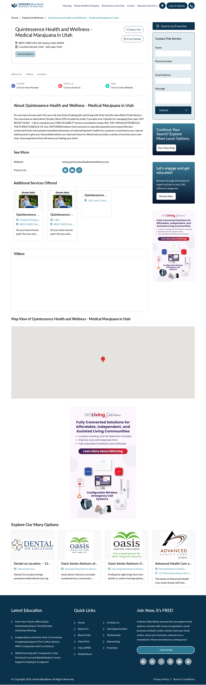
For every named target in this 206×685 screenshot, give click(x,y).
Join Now (165, 649)
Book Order (84, 635)
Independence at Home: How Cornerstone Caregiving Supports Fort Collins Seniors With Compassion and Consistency (38, 642)
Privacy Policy (161, 679)
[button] (162, 5)
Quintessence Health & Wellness (107, 195)
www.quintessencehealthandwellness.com (85, 161)
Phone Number (163, 61)
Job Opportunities (117, 628)
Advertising (113, 641)
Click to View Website (122, 87)
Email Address (163, 74)
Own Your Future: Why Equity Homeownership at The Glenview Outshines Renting (33, 626)
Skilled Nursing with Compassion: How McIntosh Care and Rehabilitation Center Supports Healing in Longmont (38, 658)
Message (160, 88)
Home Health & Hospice (86, 5)
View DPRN (84, 647)
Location (42, 73)
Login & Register (177, 5)
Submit (173, 110)
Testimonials (114, 635)
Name (158, 47)
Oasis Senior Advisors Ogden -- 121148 (136, 563)
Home (14, 17)
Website (18, 161)
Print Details (132, 38)
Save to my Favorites (172, 26)
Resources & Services (113, 5)
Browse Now (166, 196)
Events (131, 5)
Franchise (112, 647)
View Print (84, 641)
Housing (67, 5)
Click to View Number (28, 87)
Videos (29, 73)
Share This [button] (133, 29)
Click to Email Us (72, 87)
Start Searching (166, 147)
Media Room (85, 654)
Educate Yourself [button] (146, 5)
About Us (16, 73)
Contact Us (113, 622)
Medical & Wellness (33, 17)
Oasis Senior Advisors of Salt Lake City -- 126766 (96, 563)
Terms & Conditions (184, 679)
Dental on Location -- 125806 (35, 563)
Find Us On (20, 169)
